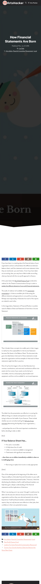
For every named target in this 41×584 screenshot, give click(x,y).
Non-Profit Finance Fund (22, 281)
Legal (35, 51)
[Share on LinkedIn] (12, 259)
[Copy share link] (28, 259)
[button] (25, 3)
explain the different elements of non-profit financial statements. (20, 286)
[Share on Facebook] (5, 259)
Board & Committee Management (23, 51)
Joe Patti (21, 48)
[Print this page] (20, 259)
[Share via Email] (35, 259)
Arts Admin (9, 51)
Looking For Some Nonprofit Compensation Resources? (20, 545)
